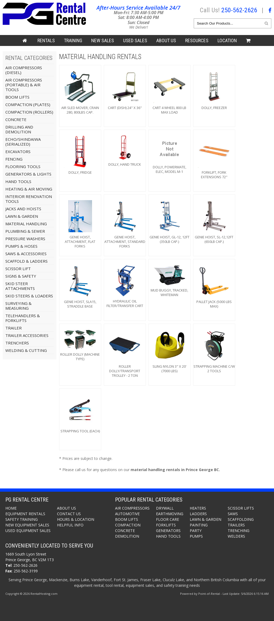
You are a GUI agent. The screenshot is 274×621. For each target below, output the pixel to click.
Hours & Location (75, 519)
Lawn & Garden (21, 216)
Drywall (165, 508)
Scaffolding (241, 519)
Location (227, 40)
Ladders (198, 513)
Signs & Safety (20, 276)
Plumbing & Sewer (25, 231)
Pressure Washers (25, 238)
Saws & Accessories (26, 253)
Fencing (13, 159)
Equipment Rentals (25, 513)
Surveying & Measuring (18, 306)
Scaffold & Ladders (26, 261)
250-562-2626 (239, 10)
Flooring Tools (22, 166)
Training (73, 40)
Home (11, 508)
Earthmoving (169, 513)
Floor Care (167, 519)
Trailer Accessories (26, 335)
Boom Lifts (17, 97)
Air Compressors (132, 508)
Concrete (15, 119)
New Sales (102, 40)
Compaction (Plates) (27, 104)
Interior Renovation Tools (28, 199)
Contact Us (69, 513)
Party (195, 530)
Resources (196, 40)
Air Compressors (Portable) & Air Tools (23, 84)
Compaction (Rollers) (29, 112)
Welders (236, 536)
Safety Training (21, 519)
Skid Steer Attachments (20, 286)
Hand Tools (18, 181)
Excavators (18, 151)
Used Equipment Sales (28, 530)
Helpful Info (70, 524)
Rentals (46, 40)
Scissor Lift (18, 268)
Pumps (196, 536)
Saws (233, 513)
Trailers (236, 524)
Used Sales (135, 40)
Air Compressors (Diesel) (23, 70)
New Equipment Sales (27, 524)
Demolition (127, 536)
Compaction (127, 524)
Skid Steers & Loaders (29, 295)
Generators (168, 530)
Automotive (127, 513)
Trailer (13, 328)
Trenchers (17, 343)
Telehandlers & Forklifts (22, 318)
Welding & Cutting (26, 350)
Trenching (238, 530)
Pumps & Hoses (21, 246)
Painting (199, 524)
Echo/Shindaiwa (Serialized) (23, 142)
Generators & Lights (28, 174)
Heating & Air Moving (28, 189)
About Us (166, 40)
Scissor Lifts (241, 508)
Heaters (198, 508)
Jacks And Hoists (23, 208)
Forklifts (166, 524)
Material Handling (26, 223)
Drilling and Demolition (19, 129)
